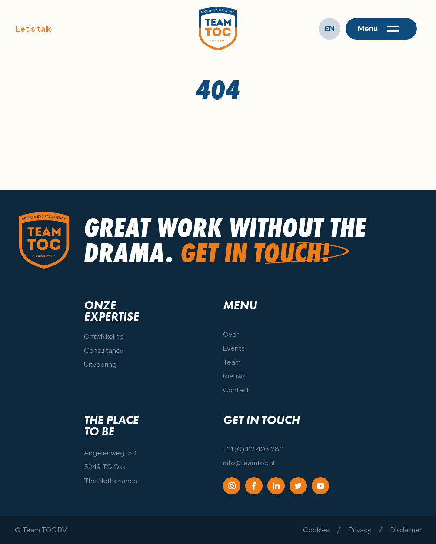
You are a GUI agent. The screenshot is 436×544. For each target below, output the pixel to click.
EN (329, 28)
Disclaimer (406, 529)
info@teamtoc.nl (248, 463)
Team (232, 362)
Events (233, 348)
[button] (381, 29)
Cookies (316, 529)
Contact (236, 390)
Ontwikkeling (104, 336)
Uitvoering (100, 364)
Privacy (360, 529)
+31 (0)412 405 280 (253, 449)
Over (231, 334)
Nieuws (234, 376)
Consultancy (103, 350)
